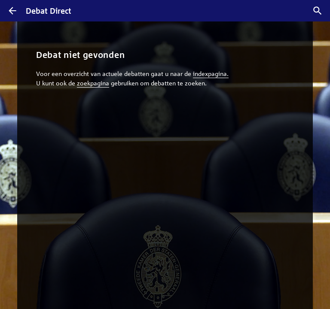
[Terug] (12, 10)
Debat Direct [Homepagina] (48, 10)
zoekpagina (93, 83)
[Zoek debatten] (317, 10)
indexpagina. (211, 73)
